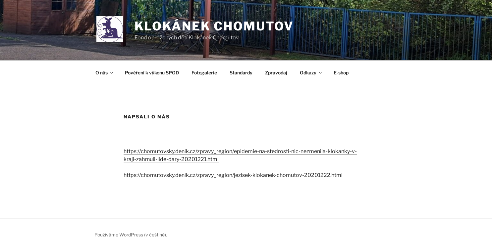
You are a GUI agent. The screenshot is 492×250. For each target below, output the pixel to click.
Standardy (241, 72)
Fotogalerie (204, 72)
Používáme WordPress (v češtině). (130, 234)
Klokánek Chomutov (214, 26)
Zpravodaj (276, 72)
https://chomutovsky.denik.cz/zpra (166, 175)
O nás (104, 72)
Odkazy (311, 72)
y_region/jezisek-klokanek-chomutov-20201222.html (277, 175)
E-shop (341, 72)
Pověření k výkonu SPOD (152, 72)
